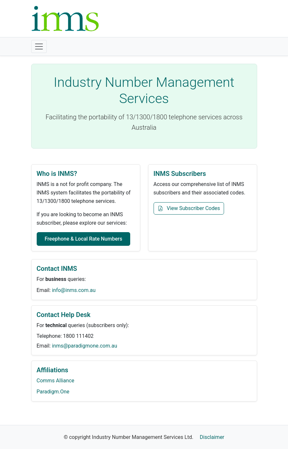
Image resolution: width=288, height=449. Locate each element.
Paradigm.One (53, 392)
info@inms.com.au (73, 290)
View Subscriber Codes (189, 208)
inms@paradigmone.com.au (84, 346)
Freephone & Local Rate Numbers (83, 239)
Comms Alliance (55, 380)
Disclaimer (212, 437)
